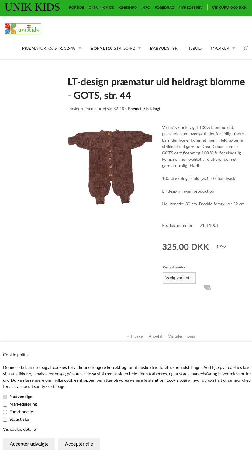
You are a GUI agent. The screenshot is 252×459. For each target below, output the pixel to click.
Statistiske (19, 419)
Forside (76, 7)
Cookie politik (179, 380)
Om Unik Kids (101, 7)
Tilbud (194, 48)
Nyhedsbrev (191, 7)
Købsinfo (128, 7)
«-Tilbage (135, 336)
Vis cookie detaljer (20, 429)
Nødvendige (20, 396)
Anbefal (155, 336)
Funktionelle (21, 411)
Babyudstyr (164, 48)
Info (145, 7)
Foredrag (164, 7)
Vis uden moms (181, 336)
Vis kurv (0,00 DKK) (229, 7)
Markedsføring (23, 404)
